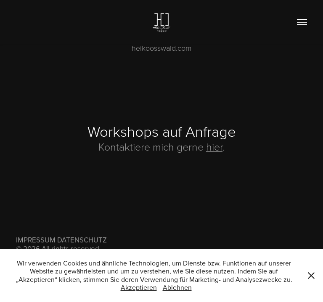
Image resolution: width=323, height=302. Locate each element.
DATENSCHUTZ (82, 240)
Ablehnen (177, 287)
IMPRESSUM (36, 240)
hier (214, 146)
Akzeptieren (139, 287)
